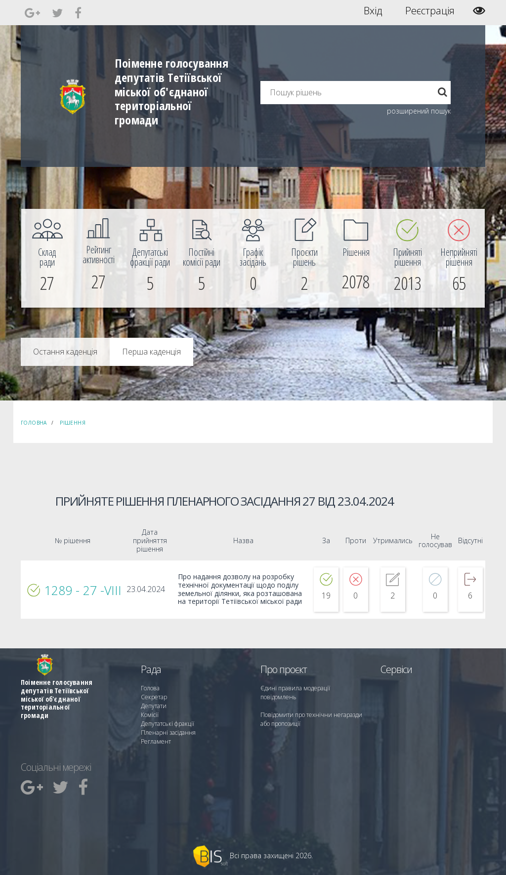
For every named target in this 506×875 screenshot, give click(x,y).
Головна (34, 422)
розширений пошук (419, 111)
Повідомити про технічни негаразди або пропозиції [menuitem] (311, 719)
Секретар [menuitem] (154, 697)
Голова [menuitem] (150, 688)
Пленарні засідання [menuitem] (168, 732)
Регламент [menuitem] (156, 741)
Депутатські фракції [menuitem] (167, 723)
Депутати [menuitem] (154, 706)
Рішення (72, 422)
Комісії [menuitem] (150, 715)
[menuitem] (47, 258)
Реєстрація (430, 11)
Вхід (373, 11)
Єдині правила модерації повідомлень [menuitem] (295, 692)
